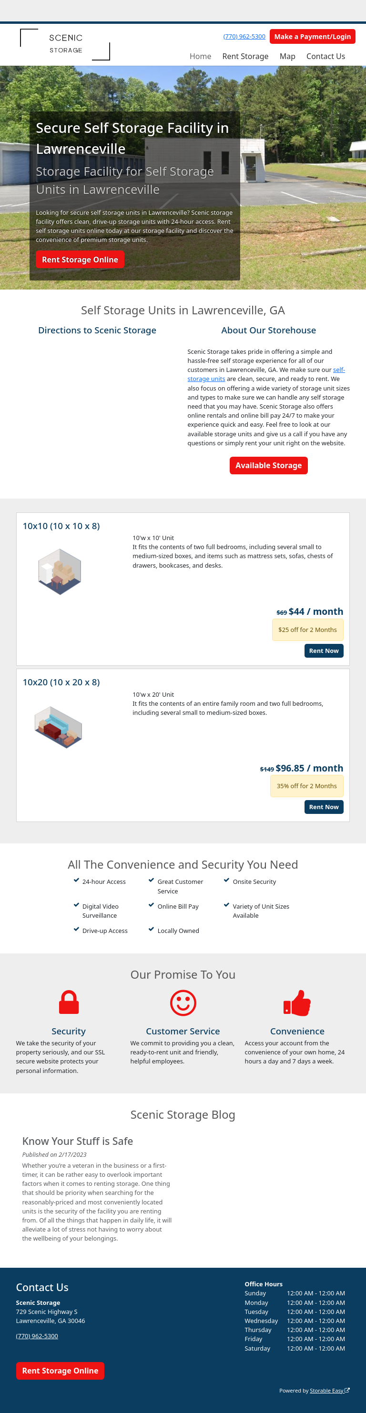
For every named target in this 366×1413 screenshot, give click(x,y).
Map (287, 56)
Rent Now (324, 650)
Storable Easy (330, 1390)
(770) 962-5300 (244, 36)
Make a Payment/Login (312, 36)
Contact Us (325, 56)
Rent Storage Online (80, 259)
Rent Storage (245, 56)
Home (201, 56)
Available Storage (268, 465)
